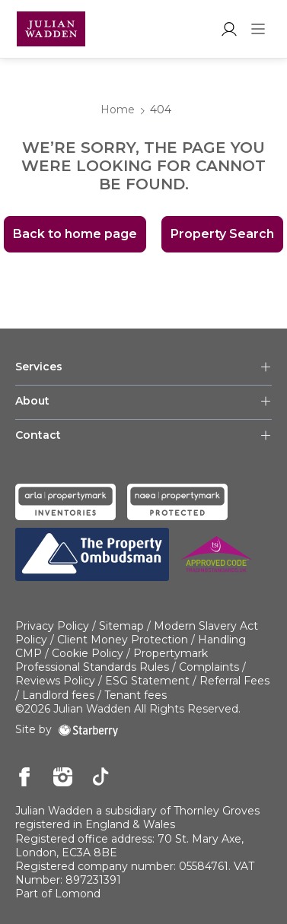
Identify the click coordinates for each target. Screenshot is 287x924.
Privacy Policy (52, 626)
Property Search (222, 234)
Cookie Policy (87, 653)
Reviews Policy (55, 680)
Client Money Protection (122, 639)
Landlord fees (58, 695)
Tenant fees (135, 695)
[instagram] (62, 778)
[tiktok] (100, 778)
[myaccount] (228, 28)
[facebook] (24, 778)
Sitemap (121, 626)
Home (117, 109)
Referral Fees (234, 680)
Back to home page (75, 234)
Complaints (209, 667)
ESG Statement (147, 680)
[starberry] (88, 729)
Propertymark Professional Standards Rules (111, 660)
